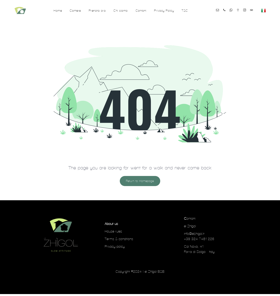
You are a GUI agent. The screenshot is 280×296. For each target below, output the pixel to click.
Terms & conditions (119, 241)
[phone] (225, 8)
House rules (113, 233)
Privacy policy (115, 248)
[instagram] (250, 8)
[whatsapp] (234, 8)
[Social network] (242, 8)
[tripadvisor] (234, 14)
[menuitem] (58, 11)
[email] (217, 8)
